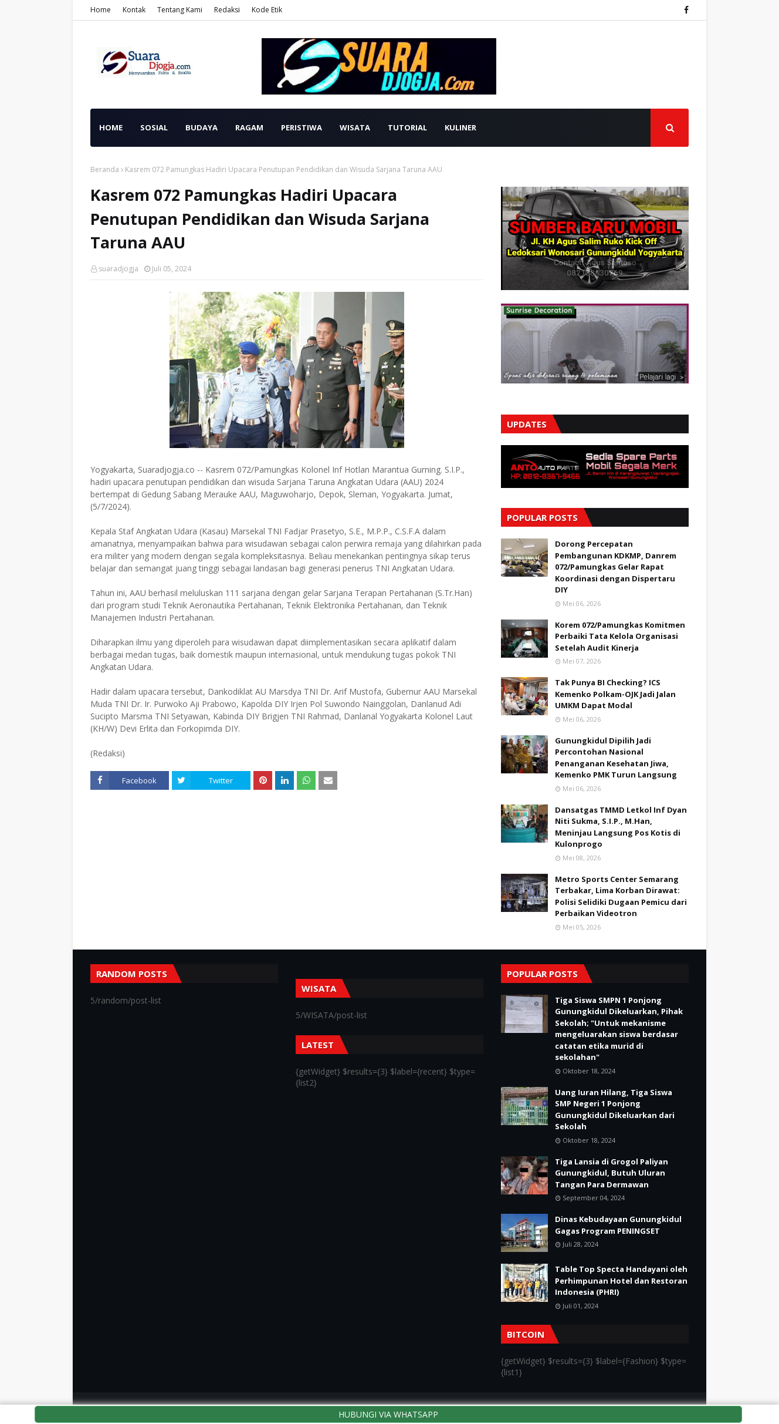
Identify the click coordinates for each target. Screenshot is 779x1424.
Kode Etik (267, 10)
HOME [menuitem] (111, 127)
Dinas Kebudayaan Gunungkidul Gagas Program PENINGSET (618, 1225)
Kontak (134, 10)
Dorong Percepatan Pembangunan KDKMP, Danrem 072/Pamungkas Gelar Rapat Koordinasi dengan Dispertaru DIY (615, 566)
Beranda (104, 169)
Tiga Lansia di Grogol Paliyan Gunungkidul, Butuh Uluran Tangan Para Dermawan (611, 1173)
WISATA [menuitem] (355, 127)
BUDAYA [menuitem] (201, 127)
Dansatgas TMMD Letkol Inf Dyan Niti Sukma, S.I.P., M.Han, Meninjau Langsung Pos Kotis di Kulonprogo (621, 827)
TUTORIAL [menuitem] (407, 127)
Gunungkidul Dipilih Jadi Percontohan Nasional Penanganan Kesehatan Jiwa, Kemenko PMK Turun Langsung (616, 757)
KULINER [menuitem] (460, 127)
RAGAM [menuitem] (249, 127)
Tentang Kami (179, 10)
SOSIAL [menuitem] (154, 127)
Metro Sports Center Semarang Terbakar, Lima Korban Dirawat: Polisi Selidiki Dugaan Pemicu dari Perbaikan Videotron (621, 896)
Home (100, 10)
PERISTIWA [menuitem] (301, 127)
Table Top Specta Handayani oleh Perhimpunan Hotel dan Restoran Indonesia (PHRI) (621, 1280)
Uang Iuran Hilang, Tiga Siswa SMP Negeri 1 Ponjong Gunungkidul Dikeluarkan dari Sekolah (615, 1109)
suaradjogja (118, 269)
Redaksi (227, 10)
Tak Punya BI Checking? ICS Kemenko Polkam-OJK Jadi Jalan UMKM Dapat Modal (615, 694)
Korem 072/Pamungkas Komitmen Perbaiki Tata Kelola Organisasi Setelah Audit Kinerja (620, 636)
